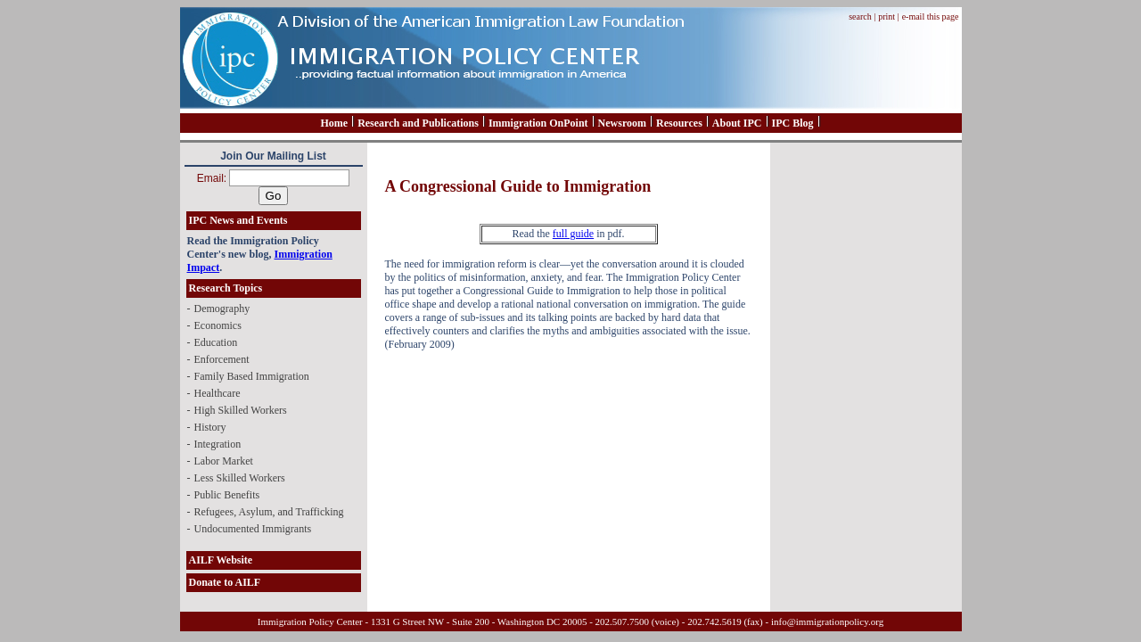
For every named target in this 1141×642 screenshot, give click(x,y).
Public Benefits (227, 495)
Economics (218, 325)
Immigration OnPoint (538, 123)
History (210, 427)
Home (334, 123)
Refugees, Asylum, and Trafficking (269, 512)
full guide (573, 233)
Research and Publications (418, 123)
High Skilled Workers (240, 410)
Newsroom (622, 123)
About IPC (737, 123)
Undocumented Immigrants (253, 529)
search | (862, 16)
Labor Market (223, 461)
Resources (679, 123)
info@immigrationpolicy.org (827, 621)
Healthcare (217, 393)
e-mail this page (930, 16)
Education (216, 342)
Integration (218, 444)
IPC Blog (793, 123)
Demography (222, 308)
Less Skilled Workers (239, 478)
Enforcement (222, 359)
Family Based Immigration (251, 376)
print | (888, 16)
